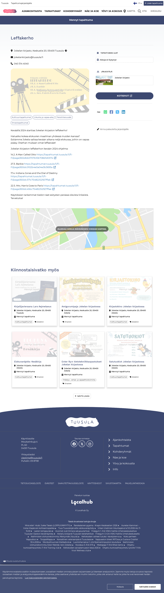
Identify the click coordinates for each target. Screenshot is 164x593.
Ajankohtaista (32, 11)
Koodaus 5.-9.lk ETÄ (85, 545)
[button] (124, 129)
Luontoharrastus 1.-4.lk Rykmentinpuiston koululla (96, 542)
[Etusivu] (10, 11)
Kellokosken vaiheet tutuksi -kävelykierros (101, 536)
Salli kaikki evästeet (147, 587)
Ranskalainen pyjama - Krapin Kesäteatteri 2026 (96, 525)
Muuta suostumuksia (16, 561)
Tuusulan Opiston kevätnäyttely (39, 534)
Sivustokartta (113, 483)
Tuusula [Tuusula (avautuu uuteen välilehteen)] (4, 3)
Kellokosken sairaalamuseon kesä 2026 (81, 548)
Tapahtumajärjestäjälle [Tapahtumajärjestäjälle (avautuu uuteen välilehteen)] (21, 3)
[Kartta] (129, 11)
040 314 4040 (21, 63)
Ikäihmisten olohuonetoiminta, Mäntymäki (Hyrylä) (54, 536)
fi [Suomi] (137, 3)
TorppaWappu (47, 539)
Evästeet (49, 483)
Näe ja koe (92, 11)
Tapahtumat (53, 11)
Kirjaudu (156, 11)
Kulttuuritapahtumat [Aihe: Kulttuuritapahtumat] (21, 117)
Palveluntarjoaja (135, 483)
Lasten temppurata (43, 531)
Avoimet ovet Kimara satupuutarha (71, 531)
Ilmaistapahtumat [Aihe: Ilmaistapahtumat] (20, 123)
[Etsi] (142, 11)
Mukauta (120, 587)
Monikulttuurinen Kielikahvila (56, 542)
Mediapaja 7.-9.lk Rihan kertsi (110, 545)
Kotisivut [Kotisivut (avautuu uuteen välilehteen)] (123, 96)
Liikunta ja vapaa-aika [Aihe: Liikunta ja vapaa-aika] (44, 117)
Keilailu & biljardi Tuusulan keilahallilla (74, 534)
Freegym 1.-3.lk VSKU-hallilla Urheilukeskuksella (113, 531)
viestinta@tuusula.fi (31, 458)
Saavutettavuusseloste (71, 483)
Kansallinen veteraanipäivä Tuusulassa (74, 539)
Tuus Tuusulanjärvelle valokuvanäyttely (76, 528)
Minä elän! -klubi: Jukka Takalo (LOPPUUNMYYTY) (48, 525)
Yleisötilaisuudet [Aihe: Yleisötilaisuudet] (63, 117)
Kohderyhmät (72, 11)
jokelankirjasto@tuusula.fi (28, 57)
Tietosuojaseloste (31, 483)
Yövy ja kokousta (113, 11)
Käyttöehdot (95, 483)
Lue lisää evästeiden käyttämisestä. (41, 578)
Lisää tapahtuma (154, 3)
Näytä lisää (83, 396)
